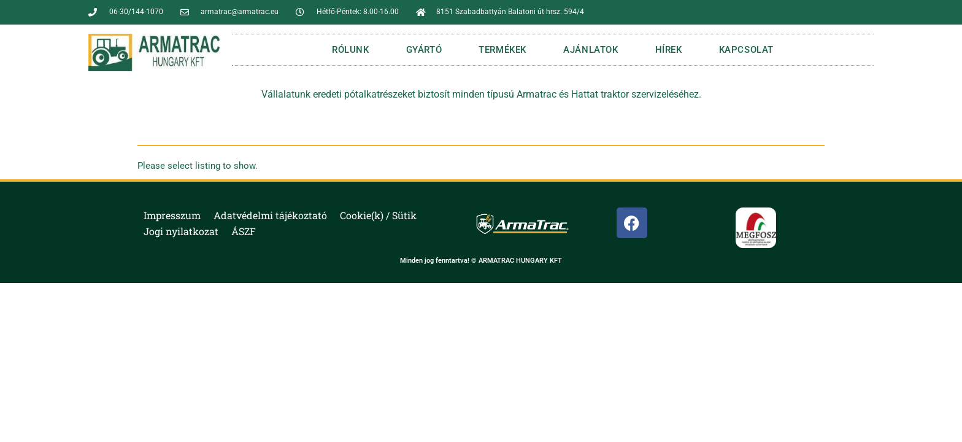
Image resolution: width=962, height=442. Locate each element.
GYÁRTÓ (424, 49)
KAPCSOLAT (746, 49)
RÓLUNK (350, 49)
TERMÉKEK (502, 49)
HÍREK (668, 49)
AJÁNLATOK (590, 49)
